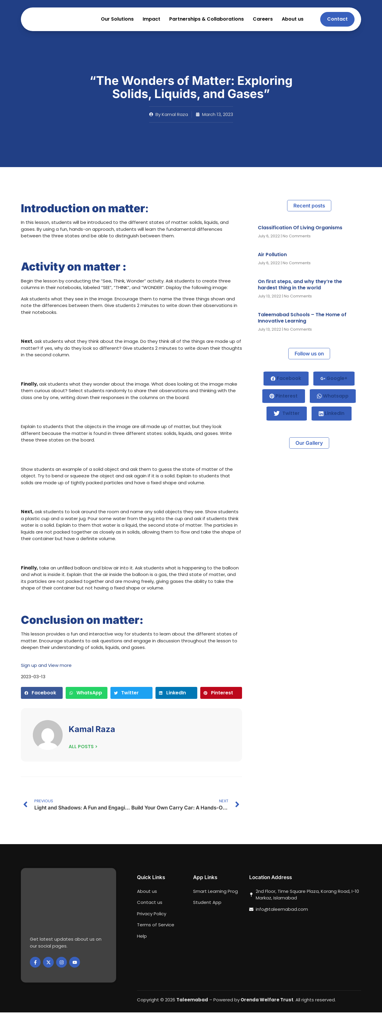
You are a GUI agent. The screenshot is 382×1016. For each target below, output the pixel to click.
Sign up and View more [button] (46, 669)
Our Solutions (117, 21)
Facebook (286, 382)
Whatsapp (333, 400)
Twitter (286, 418)
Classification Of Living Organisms (300, 231)
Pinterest (283, 400)
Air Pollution (272, 258)
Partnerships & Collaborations (206, 21)
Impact (151, 21)
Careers (263, 21)
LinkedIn (332, 418)
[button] (42, 696)
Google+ (334, 382)
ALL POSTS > (83, 750)
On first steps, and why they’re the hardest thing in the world (300, 288)
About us (293, 21)
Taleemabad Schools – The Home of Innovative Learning (302, 321)
